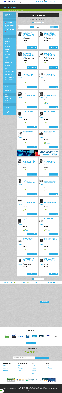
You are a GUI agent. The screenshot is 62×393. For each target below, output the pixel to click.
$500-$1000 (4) (8, 100)
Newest (6, 109)
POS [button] (5, 7)
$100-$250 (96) (8, 96)
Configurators (52, 282)
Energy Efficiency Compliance (8, 53)
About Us (5, 367)
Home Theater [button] (23, 4)
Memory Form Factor (9, 77)
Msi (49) (6, 92)
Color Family (7, 49)
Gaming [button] (46, 4)
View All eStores (31, 342)
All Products (13, 7)
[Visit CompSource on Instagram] (37, 351)
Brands (33, 365)
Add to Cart (32, 47)
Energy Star (7, 56)
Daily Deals (23, 282)
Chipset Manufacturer (8, 45)
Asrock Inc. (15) (8, 86)
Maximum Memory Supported (9, 75)
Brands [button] (5, 4)
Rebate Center (35, 372)
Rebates (38, 282)
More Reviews (44, 301)
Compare (20, 37)
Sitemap (47, 365)
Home (5, 10)
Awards (4, 365)
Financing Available (21, 372)
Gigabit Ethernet (8, 62)
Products (33, 367)
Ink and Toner (49, 368)
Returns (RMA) (20, 368)
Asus (25, 77)
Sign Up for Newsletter (42, 357)
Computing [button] (11, 4)
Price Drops (7, 112)
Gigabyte (47, 97)
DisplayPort (7, 51)
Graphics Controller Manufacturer (9, 64)
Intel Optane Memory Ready (9, 72)
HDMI (6, 70)
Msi (24, 37)
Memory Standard (9, 79)
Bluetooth (7, 43)
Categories (34, 368)
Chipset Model (8, 48)
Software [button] (41, 4)
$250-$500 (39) (8, 98)
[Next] (43, 22)
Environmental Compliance (8, 58)
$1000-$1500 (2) (8, 102)
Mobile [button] (16, 4)
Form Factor (7, 60)
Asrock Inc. (26, 57)
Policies (19, 365)
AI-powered (7, 41)
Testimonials (5, 370)
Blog (8, 7)
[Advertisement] (31, 316)
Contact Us (5, 368)
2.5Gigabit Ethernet (9, 40)
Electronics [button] (30, 4)
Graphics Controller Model (9, 67)
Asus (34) (7, 88)
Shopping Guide (9, 282)
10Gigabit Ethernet (9, 38)
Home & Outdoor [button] (53, 4)
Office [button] (35, 4)
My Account (20, 367)
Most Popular (8, 111)
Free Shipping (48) (9, 107)
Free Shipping (26, 44)
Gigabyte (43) (8, 90)
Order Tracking (20, 370)
